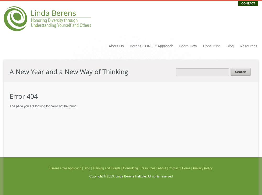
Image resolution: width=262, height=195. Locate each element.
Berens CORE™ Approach (151, 46)
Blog (230, 46)
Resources (248, 46)
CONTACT (248, 3)
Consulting (211, 46)
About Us (116, 46)
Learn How (188, 46)
